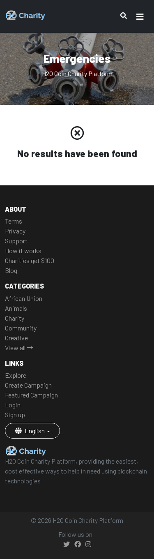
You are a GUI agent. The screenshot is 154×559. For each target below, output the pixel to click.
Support (16, 241)
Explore (15, 375)
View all (19, 347)
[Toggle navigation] (140, 16)
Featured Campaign (31, 395)
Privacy (15, 231)
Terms (13, 221)
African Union (23, 298)
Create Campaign (28, 385)
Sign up (15, 414)
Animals (16, 308)
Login (13, 405)
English (30, 430)
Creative (16, 338)
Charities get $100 (29, 260)
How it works (23, 250)
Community (21, 328)
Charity (14, 318)
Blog (11, 270)
